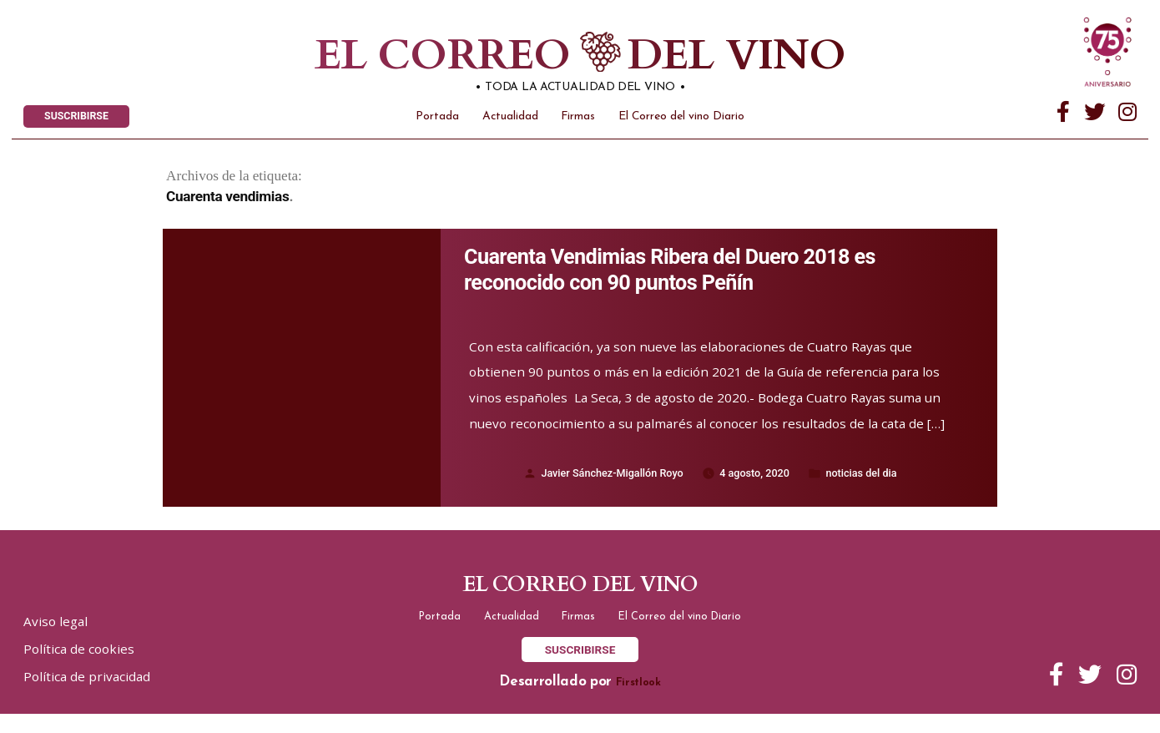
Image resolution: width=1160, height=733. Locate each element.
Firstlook (638, 701)
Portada (437, 121)
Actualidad (510, 121)
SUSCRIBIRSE (82, 119)
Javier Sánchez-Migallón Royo (605, 483)
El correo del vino (551, 58)
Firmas (578, 121)
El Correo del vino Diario (681, 121)
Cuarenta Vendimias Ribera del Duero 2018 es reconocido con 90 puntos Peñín (690, 277)
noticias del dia (872, 483)
